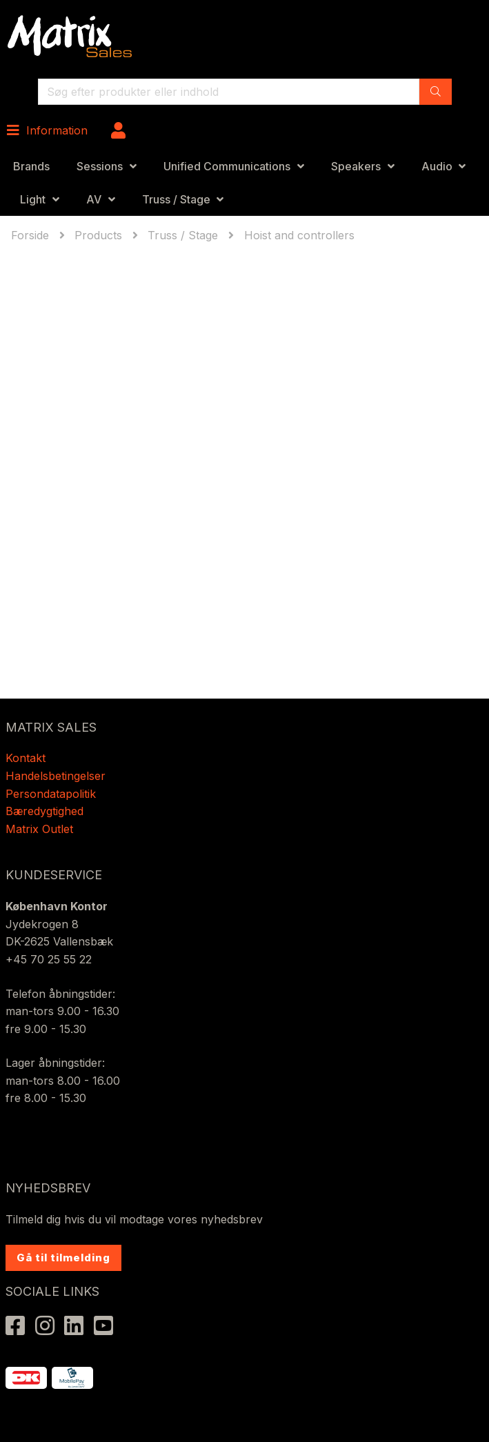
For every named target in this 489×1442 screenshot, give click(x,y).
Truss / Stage (176, 199)
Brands (31, 166)
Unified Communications (226, 166)
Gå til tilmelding (63, 1257)
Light (33, 199)
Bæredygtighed (44, 811)
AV (93, 199)
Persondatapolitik (52, 794)
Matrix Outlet (39, 829)
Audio (436, 166)
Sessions (100, 166)
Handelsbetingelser (56, 776)
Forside (31, 235)
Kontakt (26, 758)
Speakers (356, 166)
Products (98, 235)
